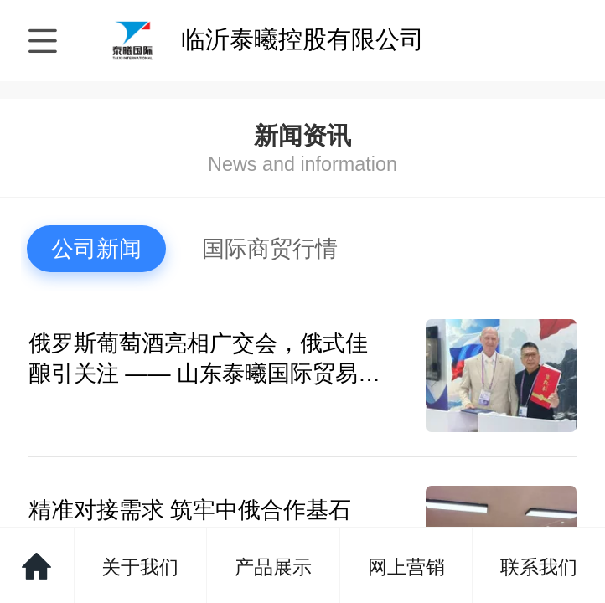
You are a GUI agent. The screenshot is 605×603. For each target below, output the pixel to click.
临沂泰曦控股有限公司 (302, 39)
